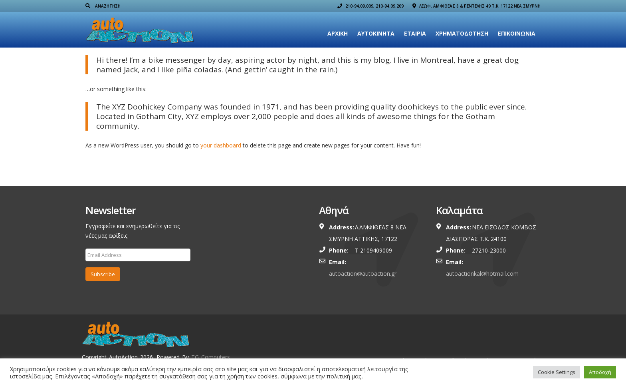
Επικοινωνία (516, 33)
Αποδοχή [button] (600, 372)
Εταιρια (415, 33)
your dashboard (220, 145)
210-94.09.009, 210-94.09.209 (370, 6)
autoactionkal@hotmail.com (482, 273)
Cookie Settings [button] (556, 372)
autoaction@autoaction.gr (362, 273)
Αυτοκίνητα (375, 33)
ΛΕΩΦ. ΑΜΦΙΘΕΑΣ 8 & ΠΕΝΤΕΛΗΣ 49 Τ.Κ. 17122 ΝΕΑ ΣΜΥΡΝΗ (476, 6)
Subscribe (103, 274)
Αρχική (337, 33)
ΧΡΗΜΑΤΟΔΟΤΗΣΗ (462, 33)
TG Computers (210, 357)
